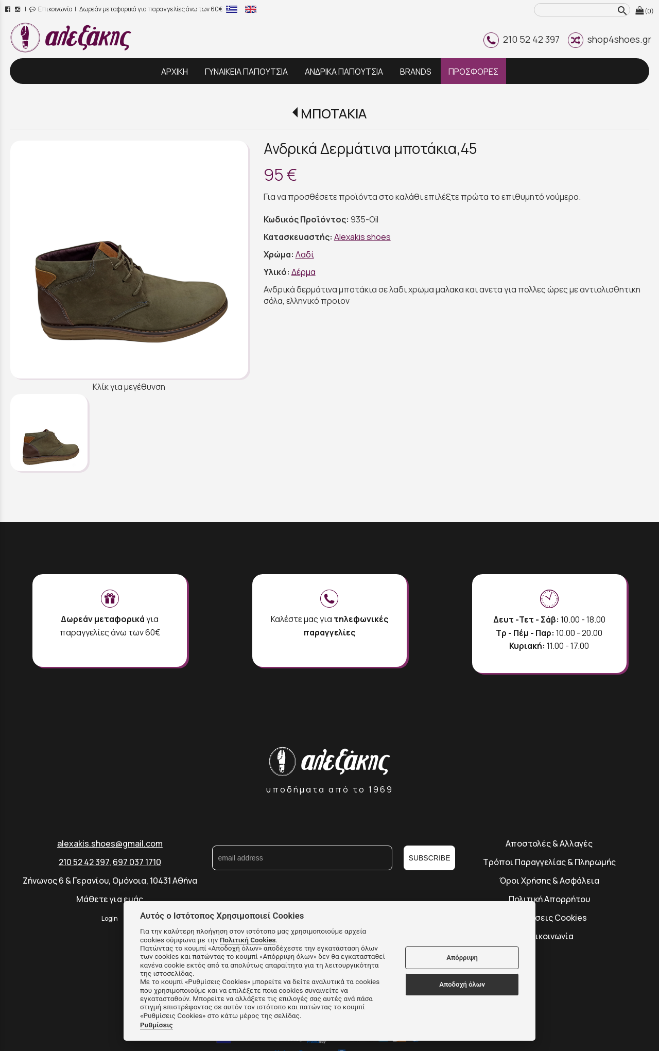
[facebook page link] (8, 9)
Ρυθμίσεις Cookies (549, 917)
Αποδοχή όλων (462, 984)
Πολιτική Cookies (248, 940)
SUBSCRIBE (429, 858)
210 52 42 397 (521, 39)
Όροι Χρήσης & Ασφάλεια (549, 880)
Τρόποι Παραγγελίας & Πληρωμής (549, 862)
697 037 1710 (137, 862)
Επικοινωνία (51, 9)
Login (109, 918)
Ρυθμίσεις (156, 1025)
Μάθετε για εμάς (109, 899)
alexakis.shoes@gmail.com (110, 843)
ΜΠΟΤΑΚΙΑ (334, 114)
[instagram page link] (18, 9)
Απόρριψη (462, 957)
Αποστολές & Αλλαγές (549, 843)
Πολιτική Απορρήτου (549, 899)
